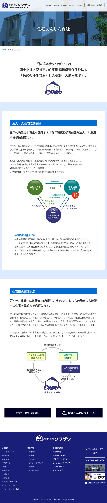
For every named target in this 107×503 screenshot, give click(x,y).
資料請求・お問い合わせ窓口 (28, 413)
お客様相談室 (57, 448)
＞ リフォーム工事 (33, 470)
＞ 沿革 (4, 467)
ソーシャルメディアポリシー (63, 463)
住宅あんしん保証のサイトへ (76, 413)
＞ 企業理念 (5, 455)
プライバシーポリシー (61, 459)
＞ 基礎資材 (30, 452)
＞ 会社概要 (5, 459)
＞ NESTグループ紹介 (8, 485)
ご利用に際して (58, 467)
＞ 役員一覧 (5, 470)
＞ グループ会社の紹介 (10, 489)
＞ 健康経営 (5, 474)
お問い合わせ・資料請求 (95, 451)
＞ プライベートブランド (35, 463)
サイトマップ (57, 470)
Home (4, 50)
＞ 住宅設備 (30, 459)
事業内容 (30, 448)
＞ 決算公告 (5, 478)
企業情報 (5, 448)
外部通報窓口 (57, 452)
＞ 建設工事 (30, 467)
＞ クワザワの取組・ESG (9, 481)
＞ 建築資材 (30, 455)
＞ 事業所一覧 (6, 463)
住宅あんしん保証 (59, 455)
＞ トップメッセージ (8, 452)
